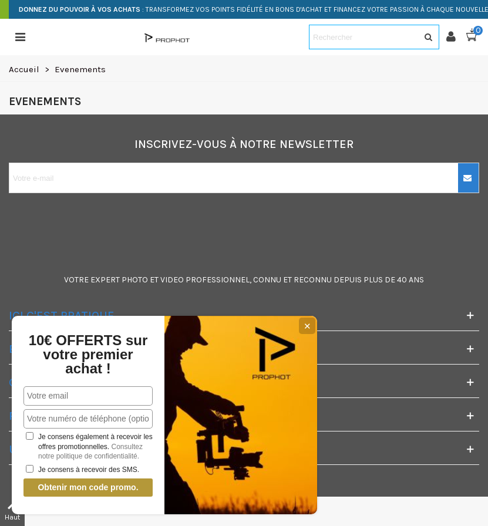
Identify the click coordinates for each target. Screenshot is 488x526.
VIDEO (172, 280)
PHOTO (135, 280)
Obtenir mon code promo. (88, 487)
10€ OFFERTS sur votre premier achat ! (88, 354)
